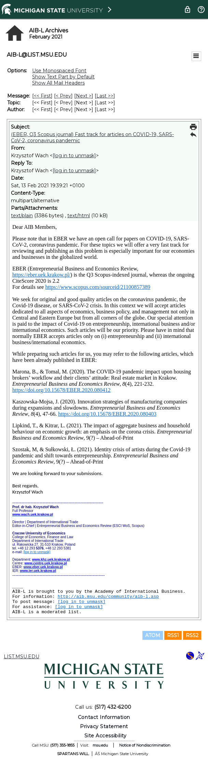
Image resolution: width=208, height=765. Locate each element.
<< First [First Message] (42, 96)
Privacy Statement (104, 726)
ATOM (152, 635)
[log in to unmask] (74, 155)
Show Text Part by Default (63, 77)
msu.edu (100, 745)
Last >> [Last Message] (104, 96)
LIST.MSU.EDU (21, 656)
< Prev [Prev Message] (63, 96)
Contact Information (104, 717)
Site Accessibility (105, 736)
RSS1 (173, 635)
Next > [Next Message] (84, 96)
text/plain (22, 215)
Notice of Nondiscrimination (144, 745)
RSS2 (192, 635)
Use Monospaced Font (59, 71)
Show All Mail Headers (58, 83)
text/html (78, 215)
